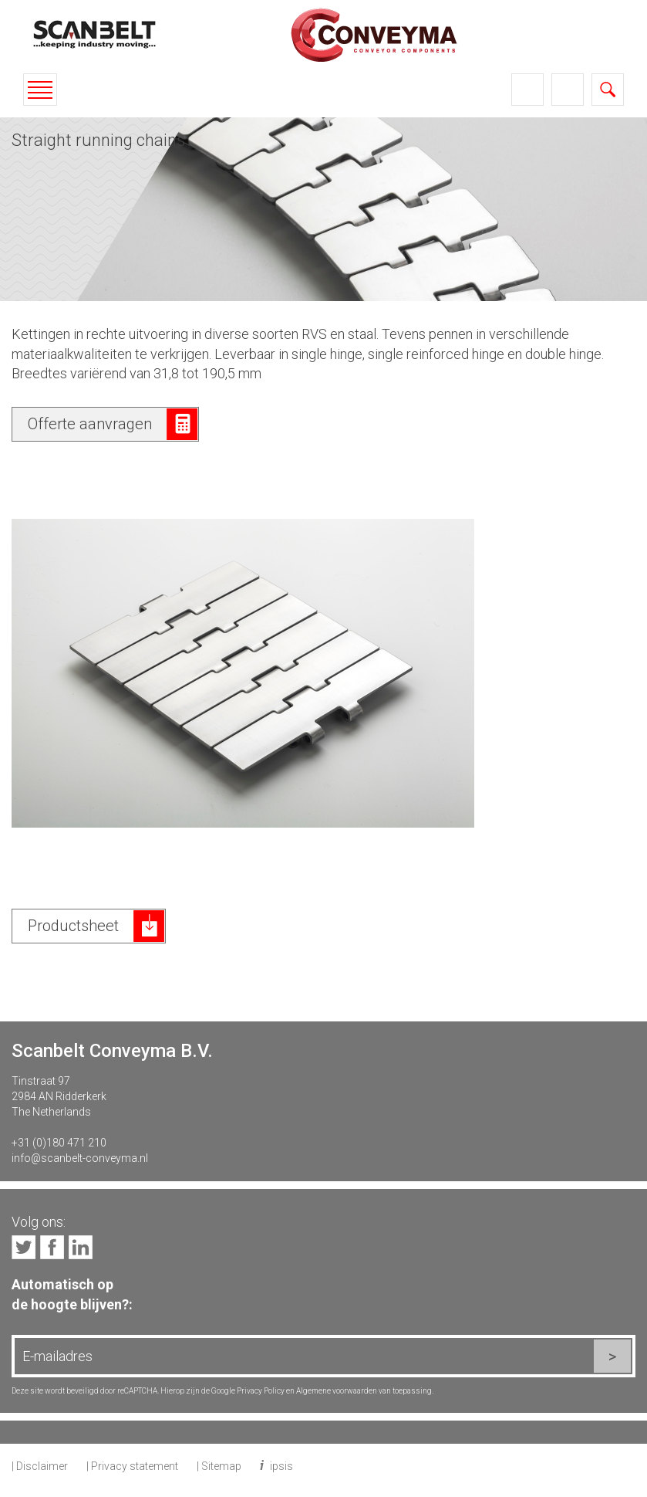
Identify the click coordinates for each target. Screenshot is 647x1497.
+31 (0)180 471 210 (59, 1142)
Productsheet (73, 925)
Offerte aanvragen (90, 424)
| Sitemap (219, 1466)
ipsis (281, 1466)
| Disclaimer (40, 1466)
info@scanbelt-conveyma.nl (80, 1158)
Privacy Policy (261, 1391)
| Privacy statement (132, 1466)
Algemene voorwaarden (336, 1391)
